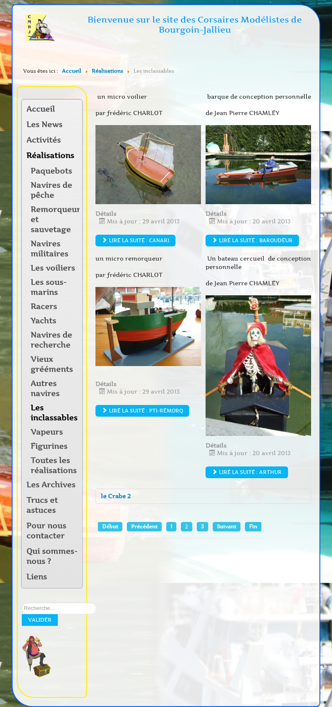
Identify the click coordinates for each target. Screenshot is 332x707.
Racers (44, 306)
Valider (39, 620)
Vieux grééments (52, 364)
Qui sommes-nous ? (51, 556)
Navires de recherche (51, 340)
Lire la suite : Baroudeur (252, 240)
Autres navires (45, 388)
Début (110, 526)
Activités (43, 140)
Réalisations (48, 155)
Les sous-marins (49, 287)
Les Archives (50, 484)
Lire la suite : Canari (135, 240)
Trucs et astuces (42, 505)
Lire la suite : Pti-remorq (142, 410)
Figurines (49, 446)
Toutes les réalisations (54, 465)
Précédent (144, 526)
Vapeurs (47, 432)
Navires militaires (49, 249)
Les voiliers (53, 268)
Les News (44, 124)
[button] (75, 141)
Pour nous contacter (46, 530)
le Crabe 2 (116, 496)
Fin (253, 526)
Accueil (40, 109)
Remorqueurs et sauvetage (55, 219)
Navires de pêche (51, 190)
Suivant (226, 526)
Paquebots (51, 171)
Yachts (43, 320)
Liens (36, 576)
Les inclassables (54, 413)
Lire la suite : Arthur (247, 472)
